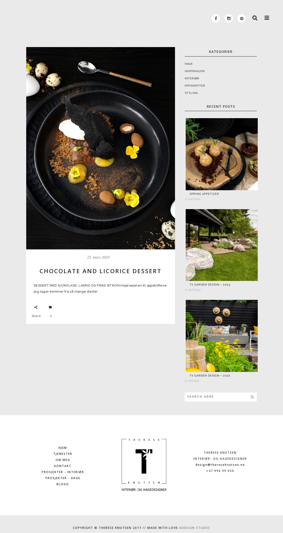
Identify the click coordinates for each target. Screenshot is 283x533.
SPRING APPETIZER (204, 194)
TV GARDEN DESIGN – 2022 (210, 375)
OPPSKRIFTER (195, 85)
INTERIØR (192, 78)
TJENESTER (62, 454)
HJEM (62, 448)
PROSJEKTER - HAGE (62, 478)
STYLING (191, 93)
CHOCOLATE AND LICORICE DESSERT (101, 271)
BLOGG (63, 484)
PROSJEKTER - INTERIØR (63, 472)
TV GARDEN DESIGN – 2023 (210, 284)
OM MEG (63, 460)
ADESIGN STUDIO (194, 528)
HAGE (189, 64)
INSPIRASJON (195, 71)
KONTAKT (62, 466)
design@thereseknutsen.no (220, 465)
